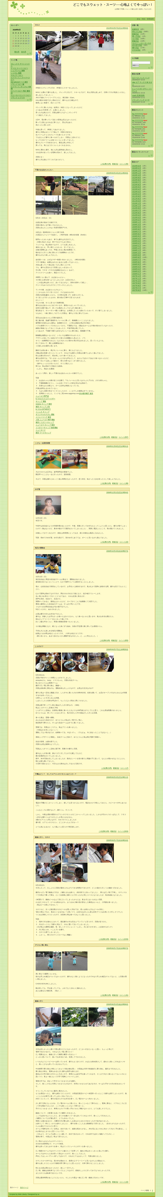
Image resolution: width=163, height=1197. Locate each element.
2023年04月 (136, 189)
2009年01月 (136, 246)
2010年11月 (136, 206)
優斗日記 (135, 48)
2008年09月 (136, 255)
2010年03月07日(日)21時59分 (117, 28)
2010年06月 (136, 213)
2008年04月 (136, 267)
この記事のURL (105, 164)
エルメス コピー (17, 75)
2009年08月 (136, 229)
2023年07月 (136, 182)
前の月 (16, 52)
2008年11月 (136, 250)
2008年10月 (136, 253)
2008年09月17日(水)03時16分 (117, 840)
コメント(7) (124, 768)
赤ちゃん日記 (137, 31)
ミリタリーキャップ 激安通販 (47, 428)
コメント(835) (123, 640)
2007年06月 (136, 290)
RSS (143, 19)
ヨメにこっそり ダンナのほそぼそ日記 (141, 44)
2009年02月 (136, 243)
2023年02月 (136, 194)
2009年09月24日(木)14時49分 (117, 173)
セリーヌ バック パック (141, 78)
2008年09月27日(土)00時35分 (117, 649)
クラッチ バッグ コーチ (141, 100)
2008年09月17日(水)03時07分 (117, 948)
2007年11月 (136, 279)
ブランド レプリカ (18, 98)
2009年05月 (136, 236)
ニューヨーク (41, 430)
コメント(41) (123, 995)
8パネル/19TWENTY (43, 409)
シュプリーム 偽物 (18, 71)
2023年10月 (136, 175)
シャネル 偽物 (16, 73)
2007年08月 (136, 286)
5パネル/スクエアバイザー (45, 399)
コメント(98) (123, 483)
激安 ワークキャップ (43, 433)
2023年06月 (136, 185)
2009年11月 (136, 222)
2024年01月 (136, 168)
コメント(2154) (123, 939)
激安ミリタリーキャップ (45, 422)
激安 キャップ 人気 (43, 407)
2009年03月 (136, 241)
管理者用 (150, 19)
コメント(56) (123, 164)
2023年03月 (136, 192)
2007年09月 (136, 283)
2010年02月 (136, 220)
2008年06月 (136, 262)
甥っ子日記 (136, 36)
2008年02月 (136, 271)
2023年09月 (136, 178)
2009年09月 (136, 227)
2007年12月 (136, 276)
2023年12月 (136, 171)
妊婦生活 (135, 29)
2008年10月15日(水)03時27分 (117, 551)
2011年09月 (136, 196)
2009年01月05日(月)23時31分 (117, 446)
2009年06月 (136, 234)
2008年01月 (136, 274)
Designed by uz (33, 1194)
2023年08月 (136, 180)
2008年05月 (136, 264)
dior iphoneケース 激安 (19, 82)
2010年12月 (136, 203)
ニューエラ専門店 (42, 396)
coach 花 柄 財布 (138, 95)
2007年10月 (136, 281)
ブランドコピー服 (17, 84)
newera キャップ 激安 (44, 404)
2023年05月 (136, 187)
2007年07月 (136, 288)
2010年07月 (136, 210)
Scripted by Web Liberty (18, 1194)
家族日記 (115, 164)
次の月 (23, 52)
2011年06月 (136, 199)
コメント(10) (123, 542)
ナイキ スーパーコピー (19, 68)
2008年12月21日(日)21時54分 (117, 492)
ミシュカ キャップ (42, 412)
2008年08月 (136, 257)
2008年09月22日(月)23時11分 (117, 777)
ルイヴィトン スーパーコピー (20, 78)
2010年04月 (136, 215)
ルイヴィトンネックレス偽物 (21, 88)
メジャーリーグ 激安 (43, 417)
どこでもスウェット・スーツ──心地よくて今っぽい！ (113, 4)
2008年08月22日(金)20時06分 (117, 1004)
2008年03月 (136, 269)
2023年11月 (136, 173)
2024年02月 (136, 166)
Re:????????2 (137, 114)
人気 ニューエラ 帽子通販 (45, 420)
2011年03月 (136, 201)
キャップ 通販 (41, 401)
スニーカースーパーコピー (21, 95)
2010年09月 (136, 208)
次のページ (24, 1187)
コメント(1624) (123, 831)
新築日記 (135, 34)
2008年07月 (136, 260)
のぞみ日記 (136, 50)
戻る (138, 19)
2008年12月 (136, 248)
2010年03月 (136, 217)
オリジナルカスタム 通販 (45, 414)
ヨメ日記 (135, 39)
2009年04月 (136, 239)
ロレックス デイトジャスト (20, 65)
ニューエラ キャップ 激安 (45, 425)
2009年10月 (136, 225)
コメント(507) (123, 437)
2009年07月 (136, 232)
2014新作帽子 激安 (86, 393)
